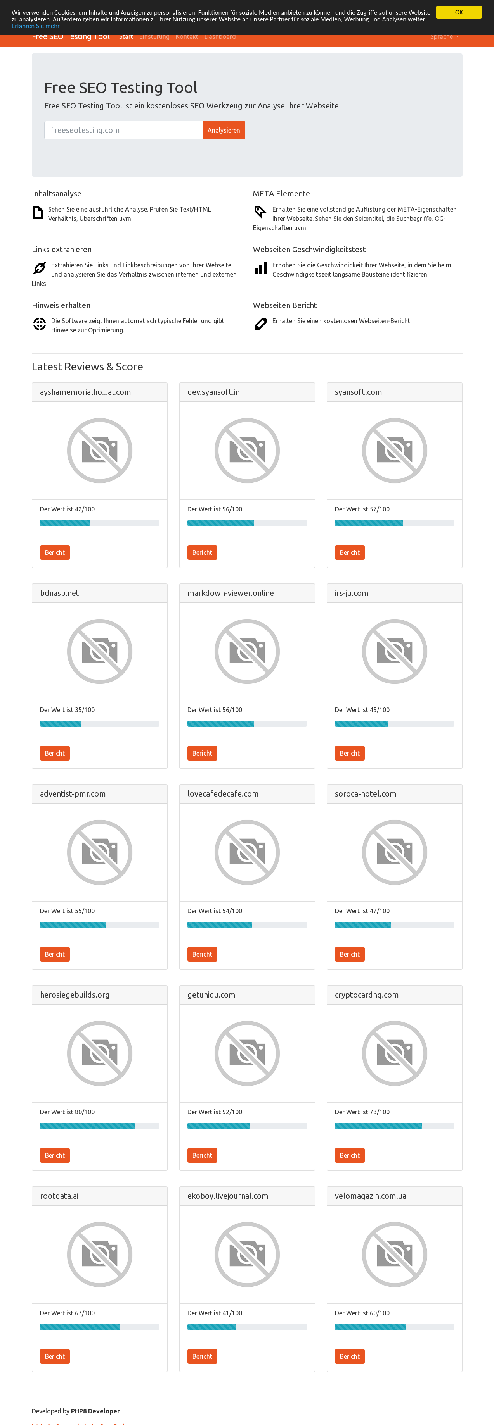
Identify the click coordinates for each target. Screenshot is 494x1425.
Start (126, 36)
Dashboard (220, 36)
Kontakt (187, 36)
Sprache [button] (442, 36)
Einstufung (154, 36)
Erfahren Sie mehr (36, 25)
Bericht (55, 552)
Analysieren (224, 130)
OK (459, 12)
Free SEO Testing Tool (71, 36)
